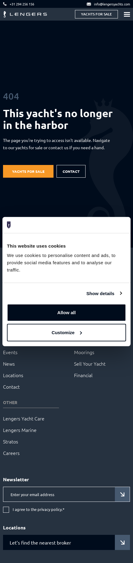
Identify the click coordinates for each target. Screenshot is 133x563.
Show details (100, 293)
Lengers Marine (20, 430)
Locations (13, 375)
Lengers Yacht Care (23, 418)
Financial (83, 375)
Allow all (66, 312)
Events (10, 352)
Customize (67, 332)
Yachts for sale (96, 14)
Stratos (10, 441)
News (9, 363)
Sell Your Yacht (89, 363)
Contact (71, 171)
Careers (11, 453)
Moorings (84, 352)
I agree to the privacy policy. (38, 509)
